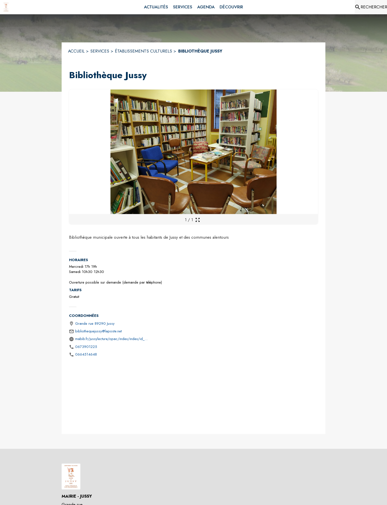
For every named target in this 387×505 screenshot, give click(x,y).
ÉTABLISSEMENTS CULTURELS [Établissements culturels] (143, 51)
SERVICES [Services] (99, 51)
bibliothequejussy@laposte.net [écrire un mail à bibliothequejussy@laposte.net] (98, 331)
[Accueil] (6, 7)
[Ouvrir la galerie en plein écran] (197, 219)
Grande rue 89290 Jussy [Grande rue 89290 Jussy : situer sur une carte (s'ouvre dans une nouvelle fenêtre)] (95, 323)
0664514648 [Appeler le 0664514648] (86, 354)
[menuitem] (156, 7)
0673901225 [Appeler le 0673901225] (86, 346)
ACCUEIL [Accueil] (76, 51)
